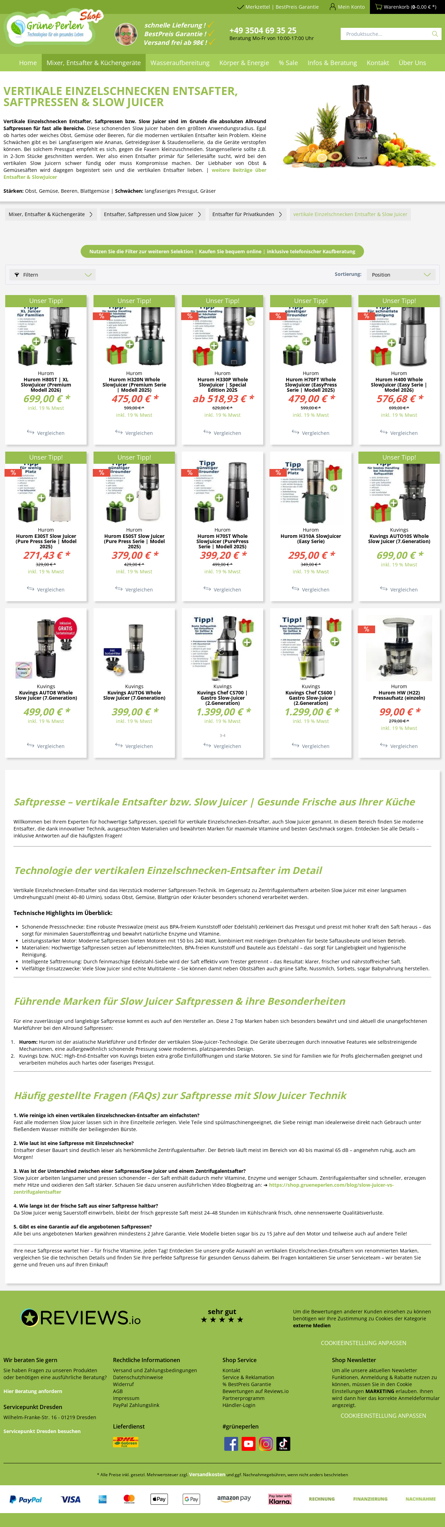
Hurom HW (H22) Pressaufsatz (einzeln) (399, 695)
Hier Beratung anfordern (32, 1391)
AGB (118, 1391)
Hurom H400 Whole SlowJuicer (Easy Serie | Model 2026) (399, 384)
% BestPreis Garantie (246, 1384)
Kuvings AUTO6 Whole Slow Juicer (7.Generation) (134, 695)
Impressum (126, 1398)
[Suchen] (435, 34)
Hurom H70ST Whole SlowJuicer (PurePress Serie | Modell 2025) (222, 541)
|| (222, 251)
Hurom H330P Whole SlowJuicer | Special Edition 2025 (222, 384)
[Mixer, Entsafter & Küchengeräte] (94, 62)
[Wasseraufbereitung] (180, 62)
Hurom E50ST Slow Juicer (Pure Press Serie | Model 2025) (134, 541)
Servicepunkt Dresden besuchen (42, 1431)
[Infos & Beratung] (332, 62)
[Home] (28, 62)
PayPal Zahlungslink (136, 1405)
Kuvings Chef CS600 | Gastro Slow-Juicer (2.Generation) (310, 698)
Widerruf (123, 1384)
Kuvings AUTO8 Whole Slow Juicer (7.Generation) (46, 695)
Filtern (26, 274)
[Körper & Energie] (244, 62)
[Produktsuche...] (391, 34)
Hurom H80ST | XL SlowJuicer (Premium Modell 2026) (46, 384)
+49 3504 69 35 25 (263, 30)
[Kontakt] (378, 62)
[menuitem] (28, 62)
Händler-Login (239, 1405)
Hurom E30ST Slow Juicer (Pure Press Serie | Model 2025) (46, 541)
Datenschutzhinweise (138, 1377)
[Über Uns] (412, 62)
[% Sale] (288, 62)
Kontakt (231, 1370)
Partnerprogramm (243, 1398)
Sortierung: (348, 274)
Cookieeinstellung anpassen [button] (363, 1343)
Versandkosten (207, 1474)
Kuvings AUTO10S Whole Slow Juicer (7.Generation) (399, 538)
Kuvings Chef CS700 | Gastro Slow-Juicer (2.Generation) (222, 698)
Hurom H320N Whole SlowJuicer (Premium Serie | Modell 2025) (134, 384)
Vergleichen (46, 433)
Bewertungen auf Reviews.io (255, 1391)
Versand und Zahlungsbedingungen (155, 1370)
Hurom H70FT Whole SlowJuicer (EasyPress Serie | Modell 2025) (311, 384)
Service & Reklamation (248, 1377)
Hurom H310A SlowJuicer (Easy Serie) (311, 538)
